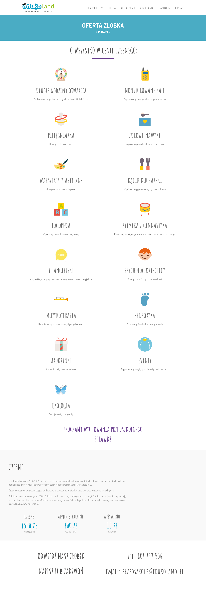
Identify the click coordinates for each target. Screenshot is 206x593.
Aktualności (128, 8)
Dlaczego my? (95, 8)
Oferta (112, 8)
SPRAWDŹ (103, 439)
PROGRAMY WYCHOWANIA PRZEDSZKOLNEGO (102, 429)
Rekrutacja (146, 8)
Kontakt (180, 8)
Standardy (164, 8)
